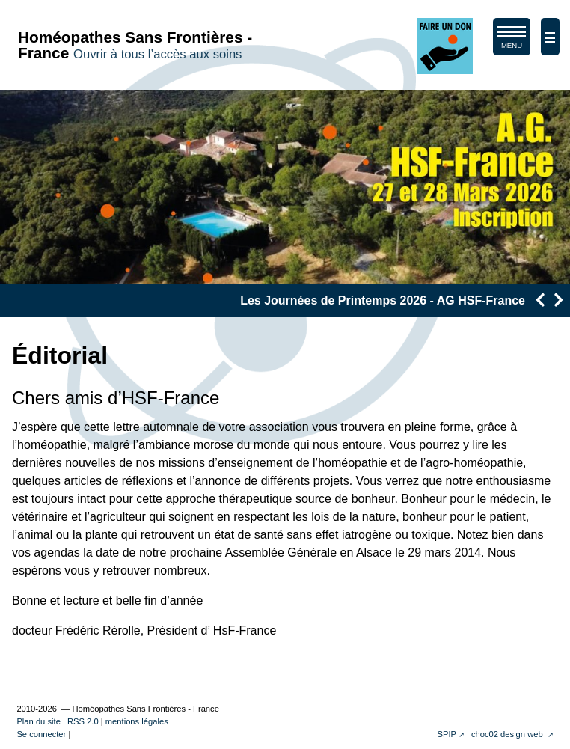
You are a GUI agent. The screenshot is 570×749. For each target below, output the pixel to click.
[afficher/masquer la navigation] (550, 36)
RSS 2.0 (83, 721)
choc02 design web (508, 734)
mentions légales (136, 721)
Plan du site (38, 721)
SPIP (446, 734)
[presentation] (539, 299)
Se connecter (41, 734)
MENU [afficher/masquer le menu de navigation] (511, 40)
